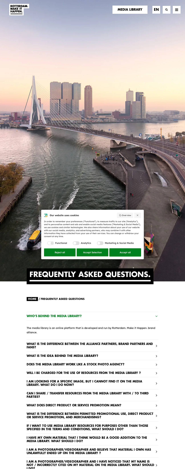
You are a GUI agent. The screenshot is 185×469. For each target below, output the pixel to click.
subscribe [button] (142, 380)
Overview (125, 215)
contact (33, 379)
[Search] (165, 12)
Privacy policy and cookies (107, 457)
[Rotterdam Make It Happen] (18, 12)
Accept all (125, 252)
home (30, 365)
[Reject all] (137, 215)
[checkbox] (55, 243)
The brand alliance (73, 379)
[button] (28, 443)
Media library (106, 374)
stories (32, 368)
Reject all (60, 252)
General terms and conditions (79, 457)
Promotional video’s (110, 392)
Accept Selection (92, 252)
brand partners (38, 371)
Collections (104, 378)
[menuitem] (131, 12)
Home (32, 113)
